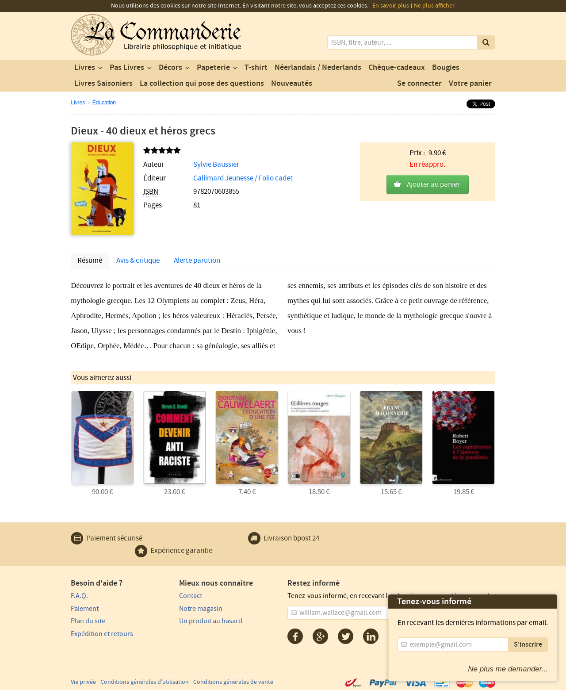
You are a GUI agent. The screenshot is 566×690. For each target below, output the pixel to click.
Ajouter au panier (433, 184)
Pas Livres (127, 67)
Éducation (104, 103)
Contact (190, 595)
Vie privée (83, 682)
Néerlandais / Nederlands (318, 67)
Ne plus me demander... (508, 669)
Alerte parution (197, 260)
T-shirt (256, 67)
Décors (170, 67)
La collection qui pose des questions (202, 83)
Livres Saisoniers (103, 83)
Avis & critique (138, 260)
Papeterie (213, 67)
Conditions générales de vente (233, 682)
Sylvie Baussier (216, 164)
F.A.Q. (79, 595)
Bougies (445, 67)
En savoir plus (390, 6)
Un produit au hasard (210, 621)
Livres (84, 67)
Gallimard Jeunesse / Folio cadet (243, 178)
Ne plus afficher (434, 6)
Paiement (85, 608)
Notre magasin (200, 608)
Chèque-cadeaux (396, 67)
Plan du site (88, 621)
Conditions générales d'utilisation (144, 682)
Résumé (89, 260)
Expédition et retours (102, 633)
